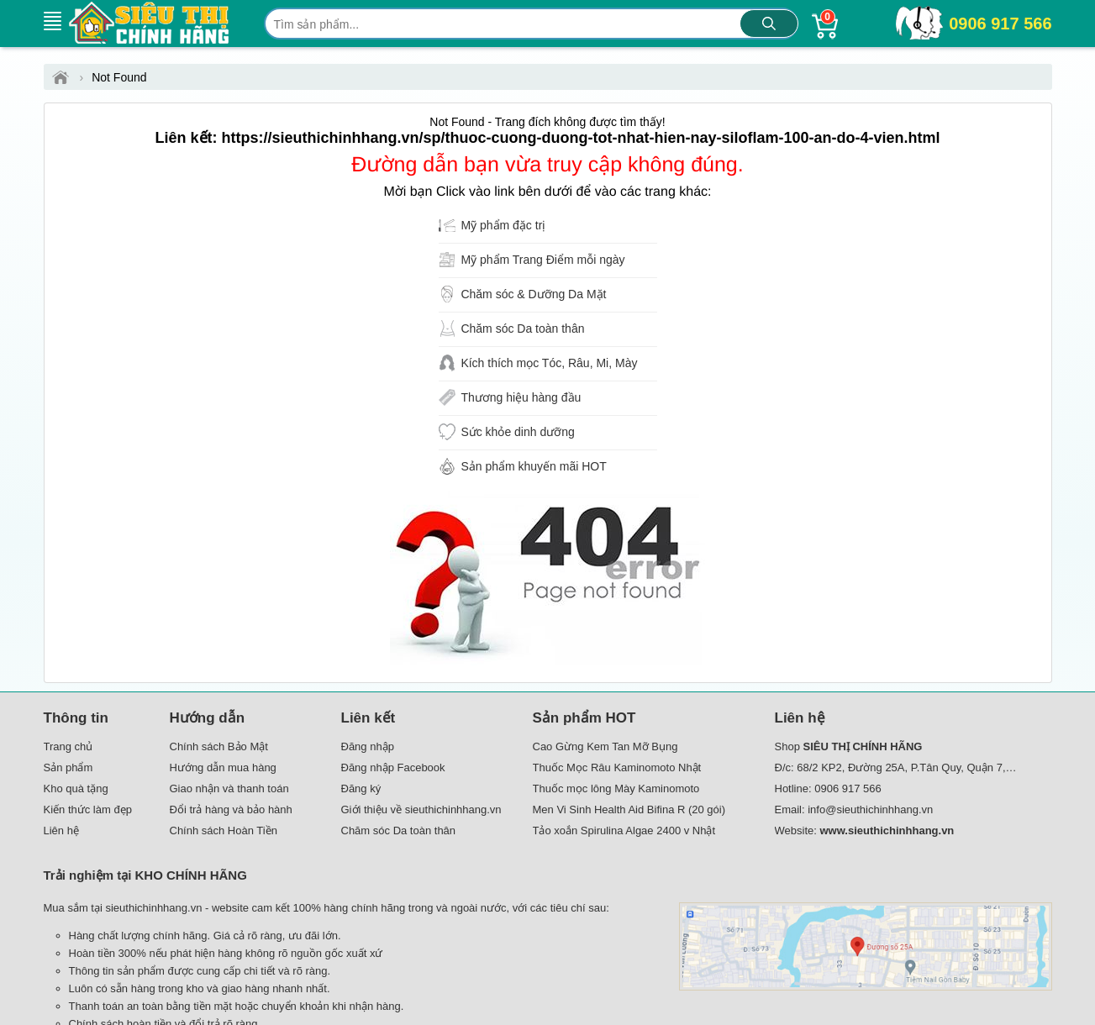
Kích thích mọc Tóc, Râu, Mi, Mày (549, 363)
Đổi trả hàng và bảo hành (231, 809)
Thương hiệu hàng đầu (521, 397)
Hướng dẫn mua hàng (223, 767)
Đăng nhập (367, 746)
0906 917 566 (1000, 23)
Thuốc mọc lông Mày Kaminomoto (616, 788)
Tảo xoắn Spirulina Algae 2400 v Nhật (624, 830)
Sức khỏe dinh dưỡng (517, 432)
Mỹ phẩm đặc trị (503, 225)
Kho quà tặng (76, 788)
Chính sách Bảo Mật (219, 746)
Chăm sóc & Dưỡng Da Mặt (533, 294)
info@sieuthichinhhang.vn (870, 809)
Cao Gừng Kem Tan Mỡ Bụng (605, 746)
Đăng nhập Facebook (393, 767)
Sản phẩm (68, 767)
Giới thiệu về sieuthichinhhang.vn (421, 809)
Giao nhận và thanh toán (229, 788)
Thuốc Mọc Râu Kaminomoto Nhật (617, 767)
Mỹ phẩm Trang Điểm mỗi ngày (542, 259)
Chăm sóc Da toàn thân (522, 328)
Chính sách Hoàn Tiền (223, 830)
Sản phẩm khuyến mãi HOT (533, 466)
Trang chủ (68, 746)
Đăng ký (361, 788)
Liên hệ (61, 830)
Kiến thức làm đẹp (88, 809)
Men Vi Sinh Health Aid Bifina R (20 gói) (629, 809)
